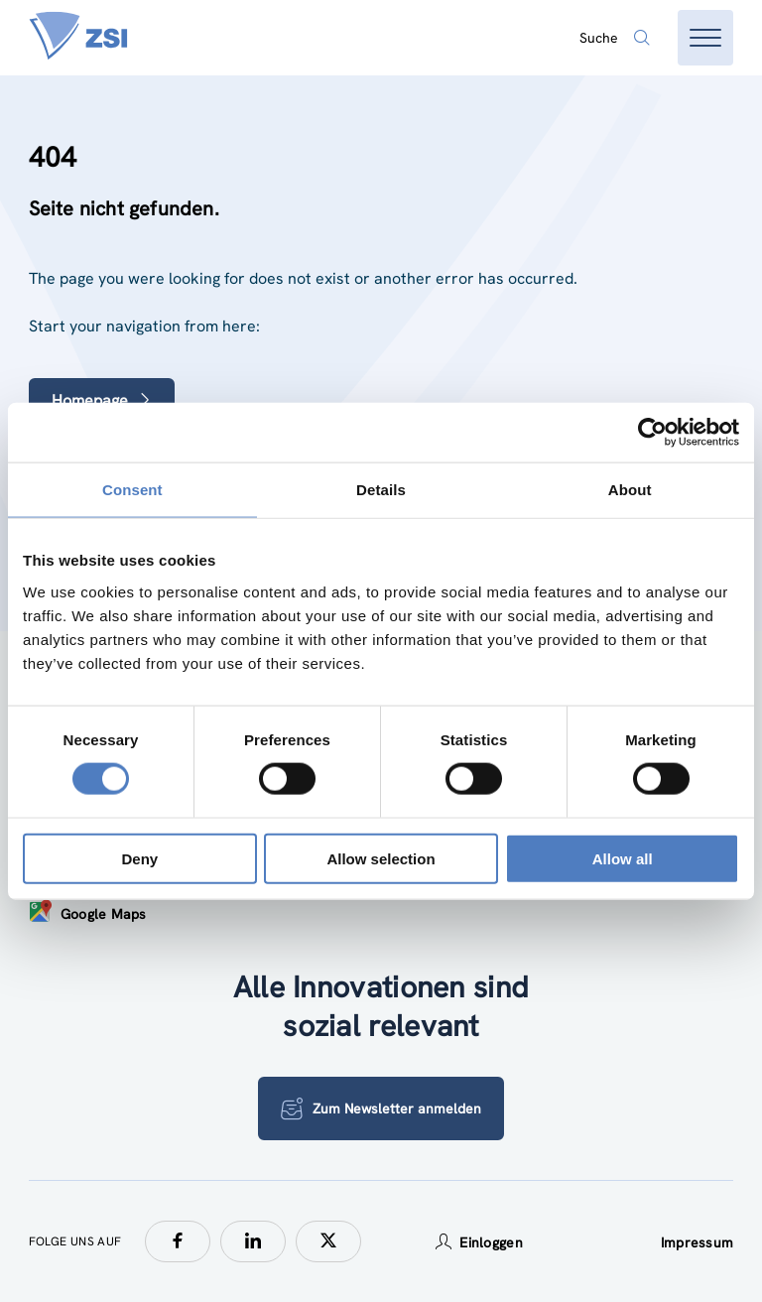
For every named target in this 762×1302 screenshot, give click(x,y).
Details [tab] (381, 489)
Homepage (102, 400)
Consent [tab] (132, 489)
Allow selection (380, 857)
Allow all (622, 857)
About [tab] (630, 489)
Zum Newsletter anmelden (381, 1108)
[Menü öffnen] (705, 37)
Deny (139, 857)
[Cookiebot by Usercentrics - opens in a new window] (652, 433)
